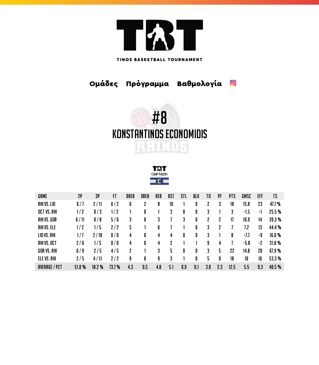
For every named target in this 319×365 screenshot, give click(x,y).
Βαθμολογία (199, 84)
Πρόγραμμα (147, 84)
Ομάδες (103, 84)
